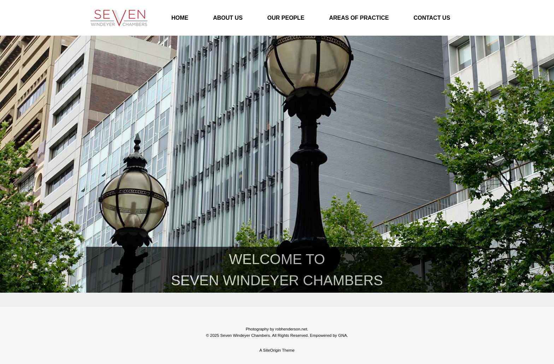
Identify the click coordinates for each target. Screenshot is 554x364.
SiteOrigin (272, 350)
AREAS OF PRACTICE (359, 18)
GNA (342, 335)
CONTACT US (431, 18)
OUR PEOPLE (286, 18)
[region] (277, 171)
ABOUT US (228, 18)
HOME (179, 18)
